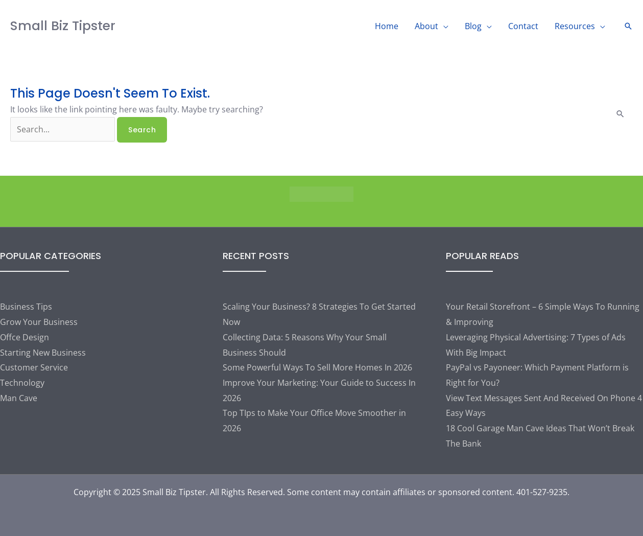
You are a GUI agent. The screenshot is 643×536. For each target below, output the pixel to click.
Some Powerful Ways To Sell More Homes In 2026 (317, 367)
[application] (443, 26)
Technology (22, 382)
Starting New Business (43, 352)
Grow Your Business (39, 322)
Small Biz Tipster (62, 26)
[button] (628, 26)
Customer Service (34, 367)
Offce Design (24, 337)
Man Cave (18, 398)
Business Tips (26, 306)
